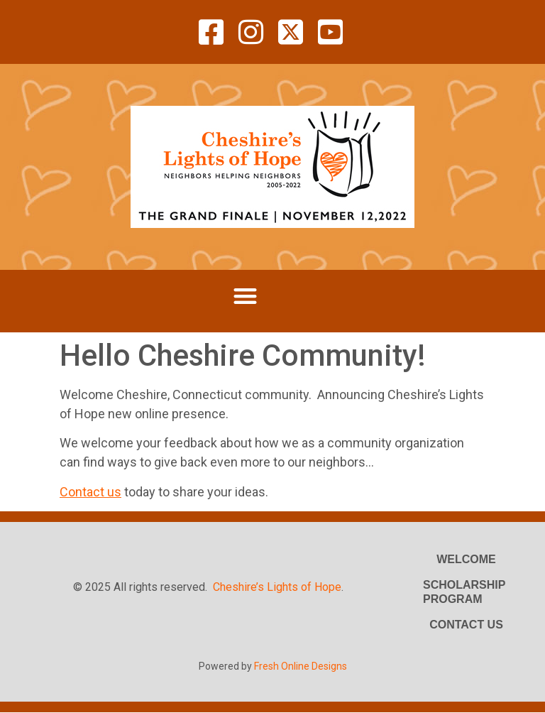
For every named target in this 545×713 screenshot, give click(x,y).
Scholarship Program (464, 592)
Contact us (90, 491)
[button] (245, 296)
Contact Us (466, 625)
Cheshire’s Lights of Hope (277, 587)
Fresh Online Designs (300, 666)
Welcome (466, 559)
